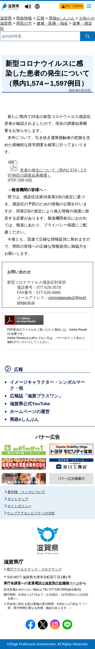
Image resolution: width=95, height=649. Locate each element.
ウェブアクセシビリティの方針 (31, 513)
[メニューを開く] (89, 6)
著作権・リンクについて (26, 492)
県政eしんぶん (62, 18)
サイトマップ (17, 499)
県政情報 (24, 18)
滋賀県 (6, 18)
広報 (40, 18)
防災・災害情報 (73, 6)
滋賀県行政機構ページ (62, 583)
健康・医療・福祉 (52, 23)
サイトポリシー (19, 506)
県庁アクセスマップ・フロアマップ (34, 569)
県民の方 (24, 23)
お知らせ (87, 18)
